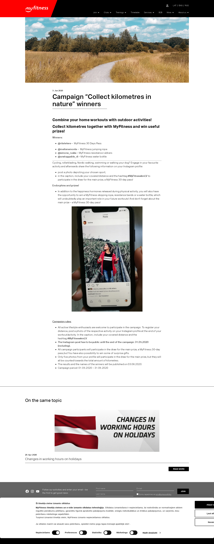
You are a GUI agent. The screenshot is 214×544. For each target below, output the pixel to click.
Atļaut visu (191, 510)
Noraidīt (191, 528)
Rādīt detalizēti (150, 538)
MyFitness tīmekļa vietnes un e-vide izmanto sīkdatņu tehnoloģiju (70, 513)
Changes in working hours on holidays (53, 459)
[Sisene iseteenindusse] (167, 5)
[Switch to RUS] (187, 5)
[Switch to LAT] (174, 5)
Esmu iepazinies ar (155, 494)
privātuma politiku (163, 494)
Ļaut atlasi (191, 519)
